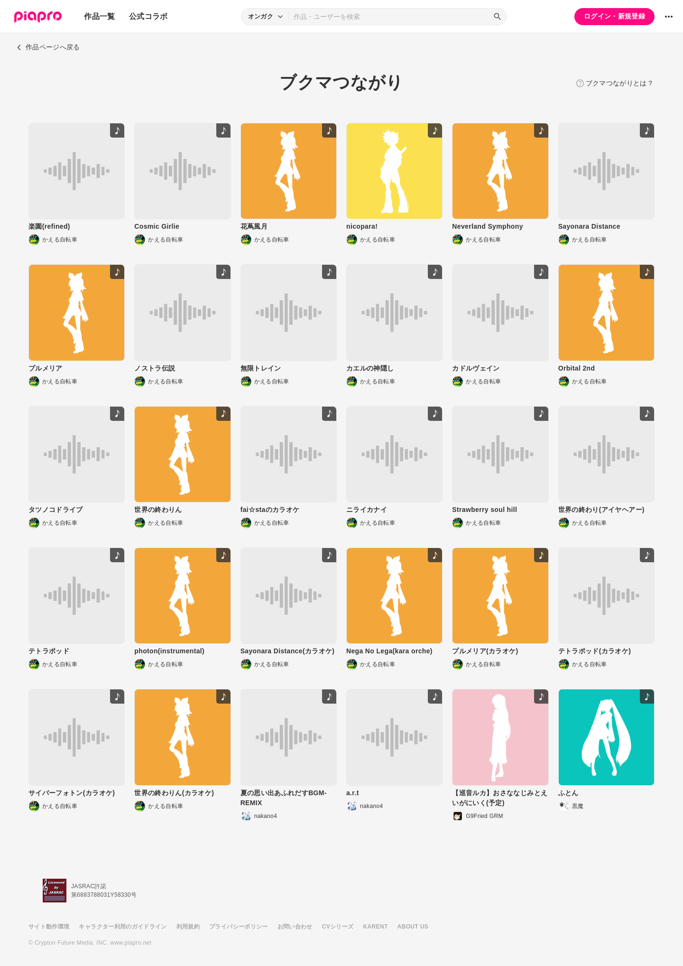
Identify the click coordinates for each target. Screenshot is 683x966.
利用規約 (188, 926)
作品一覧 (99, 16)
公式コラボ (148, 16)
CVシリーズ (338, 926)
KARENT (375, 926)
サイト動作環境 (48, 926)
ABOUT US (412, 926)
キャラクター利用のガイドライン (122, 926)
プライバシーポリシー (238, 926)
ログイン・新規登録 (614, 16)
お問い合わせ (295, 926)
